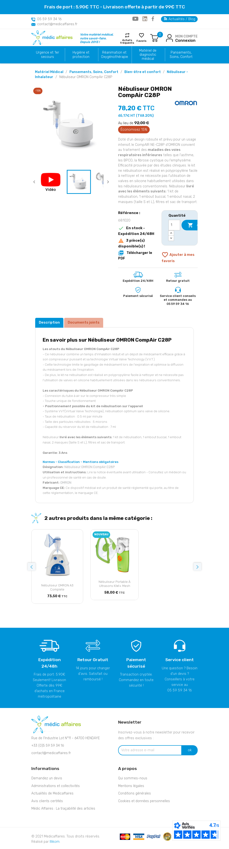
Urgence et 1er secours (47, 54)
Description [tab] (49, 322)
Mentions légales (131, 786)
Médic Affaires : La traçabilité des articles (63, 808)
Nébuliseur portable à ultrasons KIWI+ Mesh (114, 584)
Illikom (55, 842)
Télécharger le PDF (135, 255)
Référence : (129, 213)
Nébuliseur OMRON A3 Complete (57, 587)
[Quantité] (174, 225)
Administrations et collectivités (55, 786)
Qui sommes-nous (132, 778)
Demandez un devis (46, 778)
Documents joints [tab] (84, 322)
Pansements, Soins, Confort (181, 54)
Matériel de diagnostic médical (147, 55)
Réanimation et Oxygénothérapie (114, 54)
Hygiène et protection (81, 54)
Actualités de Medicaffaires (52, 793)
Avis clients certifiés (47, 801)
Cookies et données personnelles (144, 801)
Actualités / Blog (179, 19)
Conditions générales (134, 793)
